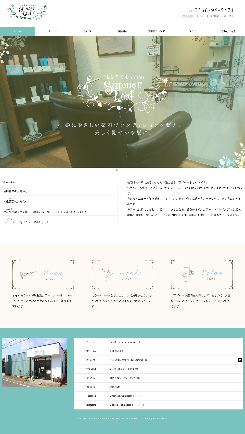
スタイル (87, 31)
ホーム (17, 31)
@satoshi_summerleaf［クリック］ (127, 405)
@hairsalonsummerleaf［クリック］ (128, 396)
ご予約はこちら (227, 31)
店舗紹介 (122, 31)
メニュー (52, 31)
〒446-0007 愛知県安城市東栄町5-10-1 (129, 360)
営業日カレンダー (157, 31)
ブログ (192, 31)
